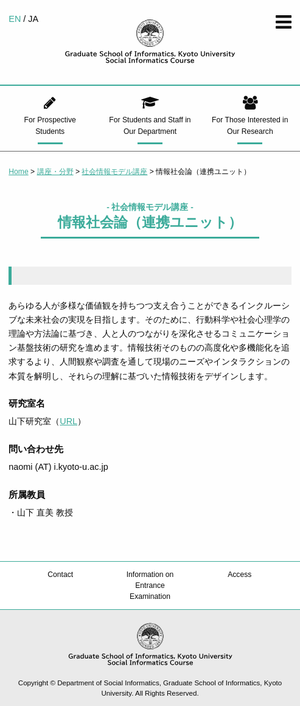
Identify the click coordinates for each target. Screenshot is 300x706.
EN (15, 19)
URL (68, 421)
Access (239, 574)
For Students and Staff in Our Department (149, 126)
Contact (60, 574)
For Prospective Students (50, 126)
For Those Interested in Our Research (250, 126)
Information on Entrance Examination (150, 585)
